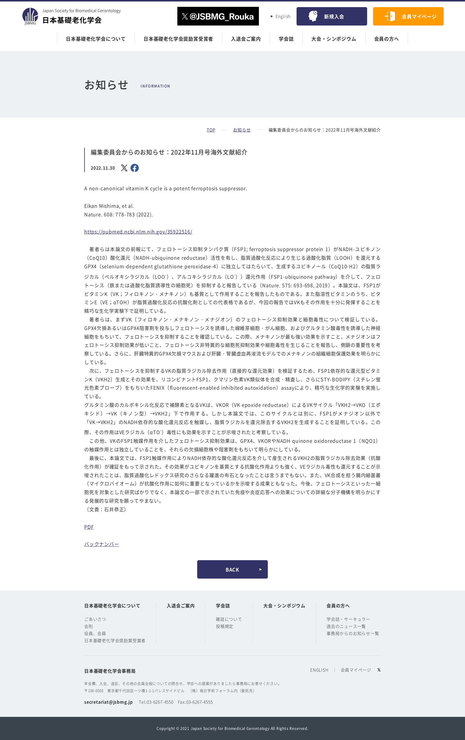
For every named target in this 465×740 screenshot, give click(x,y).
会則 (88, 626)
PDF (89, 526)
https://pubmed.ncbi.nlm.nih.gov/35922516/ (138, 231)
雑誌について (229, 619)
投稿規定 (224, 626)
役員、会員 (95, 633)
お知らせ (242, 130)
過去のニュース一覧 (346, 626)
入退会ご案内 (246, 38)
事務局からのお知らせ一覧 (353, 633)
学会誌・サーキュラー (348, 619)
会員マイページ (419, 16)
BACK (232, 569)
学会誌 (286, 38)
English (283, 16)
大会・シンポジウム (333, 38)
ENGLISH (319, 670)
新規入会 (334, 16)
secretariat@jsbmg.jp (108, 702)
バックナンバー (101, 543)
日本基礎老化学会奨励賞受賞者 (178, 38)
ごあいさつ (95, 619)
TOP (211, 130)
